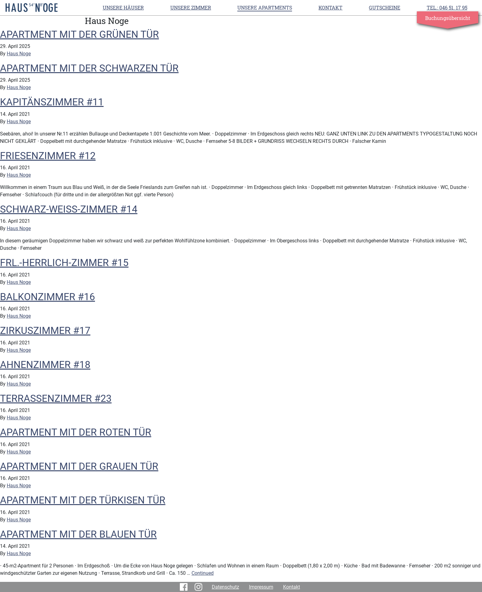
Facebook (185, 587)
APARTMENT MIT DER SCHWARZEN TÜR (89, 68)
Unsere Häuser (123, 7)
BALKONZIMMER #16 (47, 297)
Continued (203, 573)
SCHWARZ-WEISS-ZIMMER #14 (68, 209)
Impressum (261, 587)
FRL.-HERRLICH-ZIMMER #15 (64, 263)
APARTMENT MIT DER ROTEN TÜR (75, 432)
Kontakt (330, 7)
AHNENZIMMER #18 (45, 364)
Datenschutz (225, 587)
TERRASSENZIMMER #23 (56, 398)
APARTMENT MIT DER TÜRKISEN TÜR (82, 500)
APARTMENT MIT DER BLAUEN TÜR (78, 534)
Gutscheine (384, 7)
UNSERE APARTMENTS (264, 7)
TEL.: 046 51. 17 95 (447, 7)
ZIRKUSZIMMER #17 (45, 330)
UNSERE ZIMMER (190, 7)
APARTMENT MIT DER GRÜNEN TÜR (79, 34)
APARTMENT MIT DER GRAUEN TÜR (79, 466)
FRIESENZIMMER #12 (48, 156)
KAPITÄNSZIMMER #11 (52, 102)
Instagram (199, 587)
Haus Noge (19, 54)
